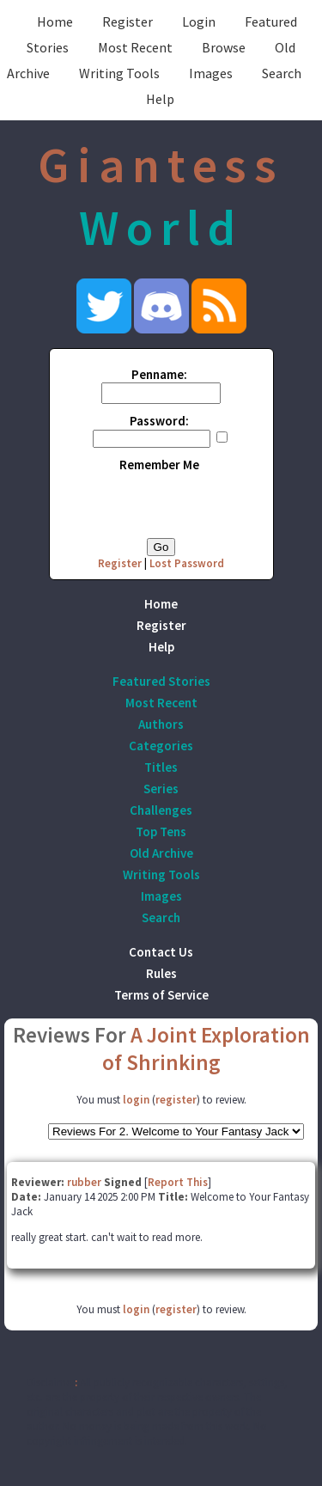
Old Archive (161, 853)
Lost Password (186, 563)
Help (160, 98)
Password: (159, 421)
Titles (161, 767)
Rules (161, 973)
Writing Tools (119, 73)
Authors (161, 724)
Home (55, 21)
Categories (161, 745)
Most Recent (135, 47)
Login (199, 21)
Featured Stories (161, 681)
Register (127, 21)
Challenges (161, 810)
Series (161, 788)
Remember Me (159, 464)
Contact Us (161, 952)
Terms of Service (161, 995)
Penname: (159, 374)
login (136, 1099)
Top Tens (161, 831)
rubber (84, 1182)
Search (281, 73)
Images (211, 73)
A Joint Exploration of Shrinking (206, 1048)
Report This (178, 1182)
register (176, 1099)
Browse (224, 47)
